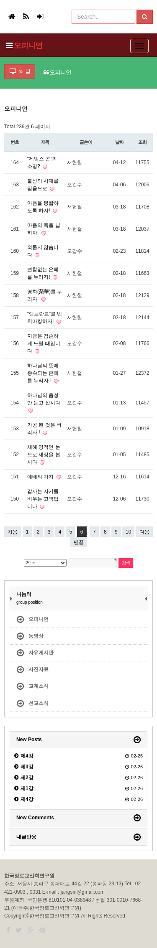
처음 (13, 532)
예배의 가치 (41, 477)
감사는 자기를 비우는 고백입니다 (43, 498)
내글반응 (26, 837)
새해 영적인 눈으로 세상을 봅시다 (43, 454)
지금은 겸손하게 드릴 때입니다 (43, 343)
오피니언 (28, 45)
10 (126, 530)
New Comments (35, 818)
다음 (144, 532)
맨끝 (79, 542)
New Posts (29, 739)
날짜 (119, 142)
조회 (142, 142)
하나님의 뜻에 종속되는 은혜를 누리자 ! (43, 373)
